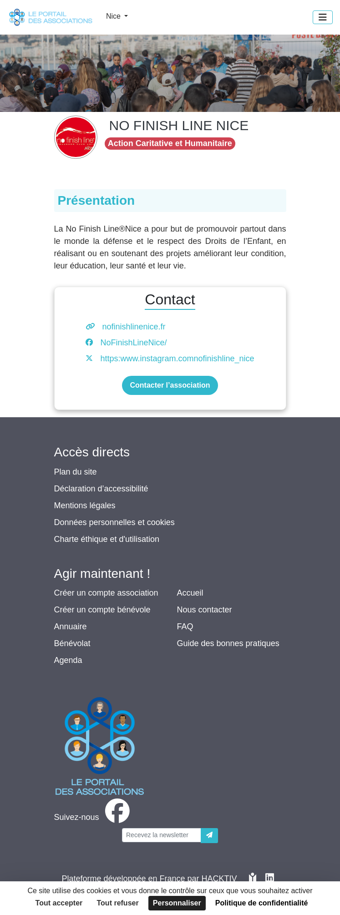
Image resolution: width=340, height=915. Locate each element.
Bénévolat (72, 643)
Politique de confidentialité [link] (261, 903)
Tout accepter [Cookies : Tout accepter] (59, 903)
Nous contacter (204, 609)
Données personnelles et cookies (114, 522)
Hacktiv (219, 878)
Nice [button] (114, 16)
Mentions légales (85, 505)
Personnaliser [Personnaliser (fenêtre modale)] (177, 903)
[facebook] (93, 817)
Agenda (68, 660)
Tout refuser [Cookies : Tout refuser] (118, 903)
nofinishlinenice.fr (133, 326)
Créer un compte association (106, 592)
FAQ (185, 626)
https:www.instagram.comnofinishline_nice (177, 358)
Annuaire (70, 626)
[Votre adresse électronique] (161, 835)
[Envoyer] (209, 835)
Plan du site (75, 471)
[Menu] (323, 17)
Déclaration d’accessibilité (101, 488)
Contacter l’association (170, 385)
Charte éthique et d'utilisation (107, 539)
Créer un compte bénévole (102, 609)
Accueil (190, 592)
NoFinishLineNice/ (133, 342)
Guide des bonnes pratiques (228, 643)
